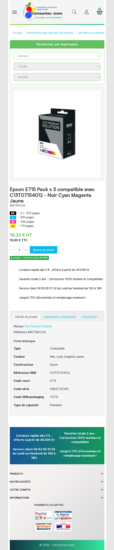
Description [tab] (89, 317)
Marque (18, 326)
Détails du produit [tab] (26, 317)
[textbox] (56, 56)
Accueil (17, 33)
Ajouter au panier (43, 250)
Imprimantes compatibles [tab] (60, 317)
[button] (74, 12)
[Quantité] (19, 250)
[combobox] (57, 56)
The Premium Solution (38, 326)
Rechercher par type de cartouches (50, 33)
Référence (20, 332)
